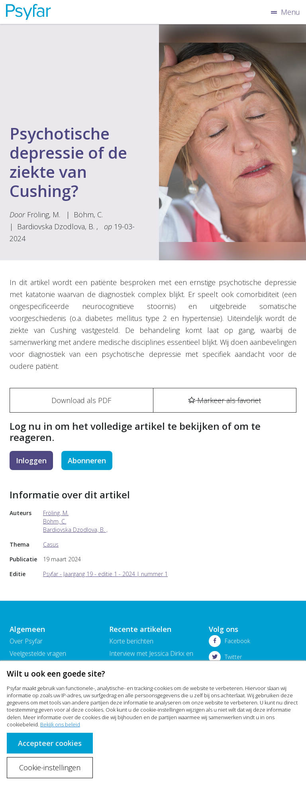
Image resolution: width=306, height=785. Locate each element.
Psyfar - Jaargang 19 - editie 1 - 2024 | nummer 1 (105, 574)
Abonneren (87, 460)
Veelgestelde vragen (38, 653)
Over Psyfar (26, 641)
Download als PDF (81, 400)
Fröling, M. (43, 214)
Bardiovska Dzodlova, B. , (57, 226)
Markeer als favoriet (224, 400)
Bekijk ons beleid (60, 724)
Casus (51, 544)
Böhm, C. (88, 214)
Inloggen (31, 460)
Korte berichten (131, 641)
